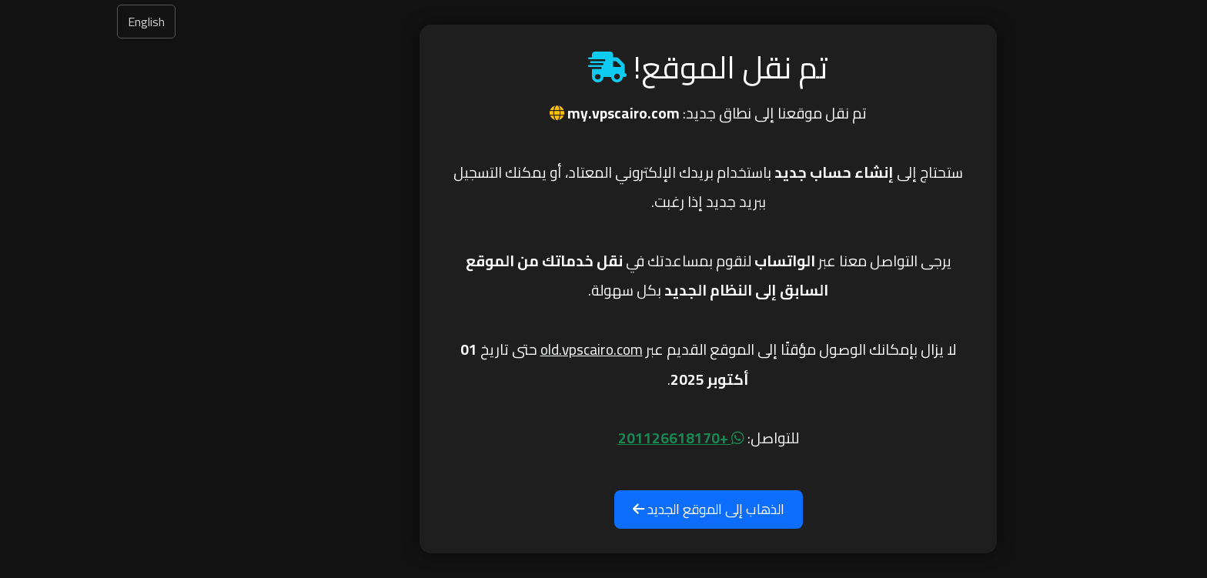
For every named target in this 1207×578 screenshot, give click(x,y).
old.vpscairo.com (487, 349)
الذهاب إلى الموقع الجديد (604, 509)
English (41, 21)
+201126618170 (576, 438)
